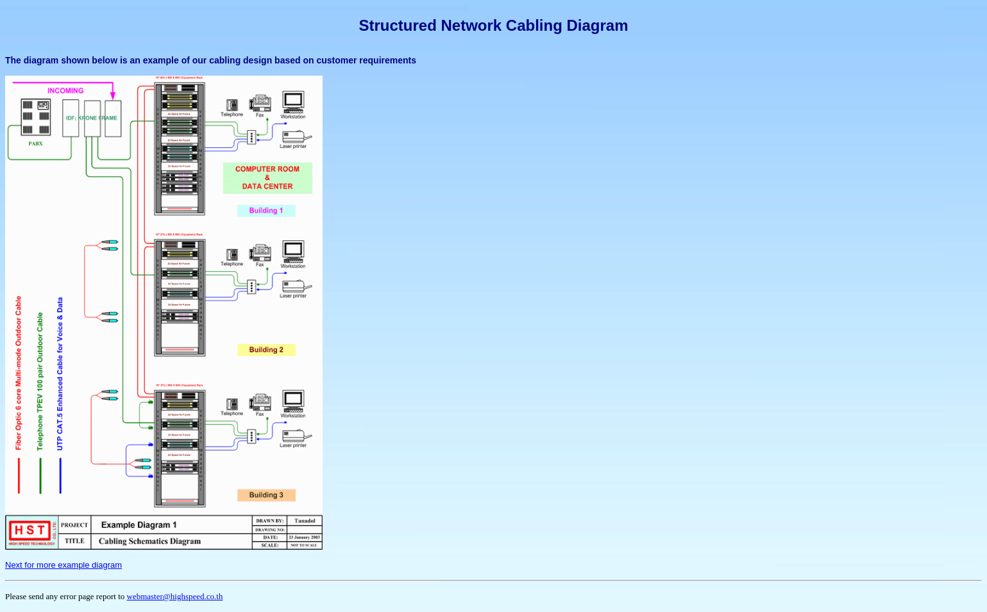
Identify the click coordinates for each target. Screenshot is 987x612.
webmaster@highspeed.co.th (175, 596)
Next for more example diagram (63, 565)
